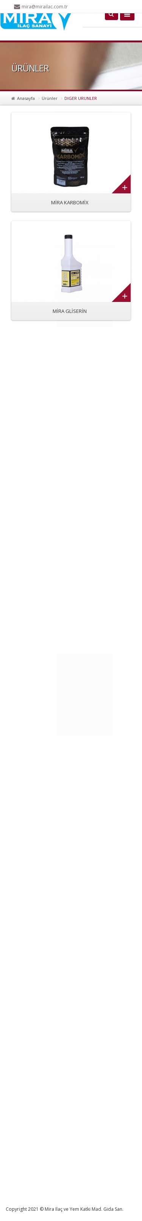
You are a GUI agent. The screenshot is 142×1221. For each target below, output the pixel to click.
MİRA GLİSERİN (70, 311)
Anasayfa (26, 98)
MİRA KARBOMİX (70, 202)
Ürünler (50, 98)
